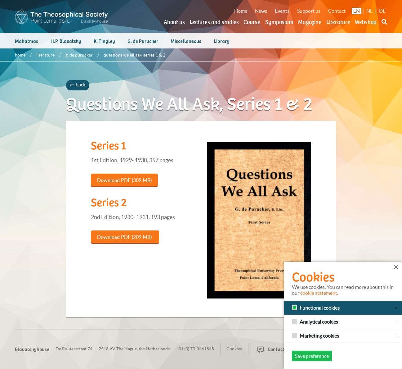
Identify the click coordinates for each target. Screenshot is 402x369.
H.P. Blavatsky (66, 40)
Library (222, 40)
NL (369, 11)
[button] (384, 25)
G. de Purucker (142, 40)
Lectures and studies (214, 21)
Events (282, 11)
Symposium (279, 21)
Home (240, 11)
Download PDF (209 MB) (125, 237)
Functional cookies (320, 308)
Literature (338, 21)
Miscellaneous (186, 40)
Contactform (275, 348)
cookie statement (318, 293)
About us (174, 21)
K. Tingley (104, 40)
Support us (308, 11)
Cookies (234, 348)
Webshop (366, 21)
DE (382, 11)
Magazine (309, 21)
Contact (337, 11)
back (78, 84)
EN (356, 11)
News (261, 11)
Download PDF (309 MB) (124, 180)
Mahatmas (26, 40)
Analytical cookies (319, 322)
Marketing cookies (319, 336)
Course (251, 21)
